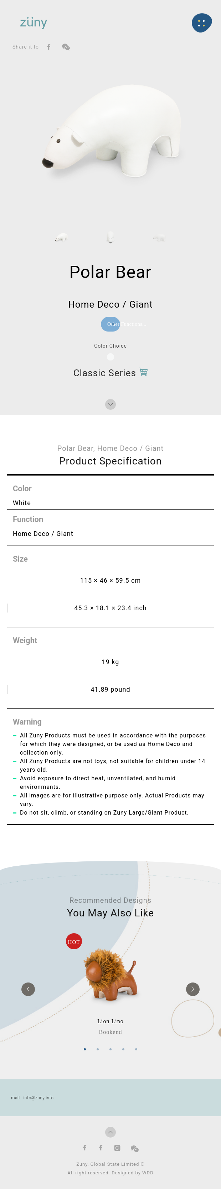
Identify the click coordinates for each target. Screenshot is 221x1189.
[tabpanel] (110, 983)
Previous (28, 988)
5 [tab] (136, 1047)
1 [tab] (84, 1047)
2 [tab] (97, 1047)
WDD (148, 1170)
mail (15, 1095)
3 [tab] (110, 1047)
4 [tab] (123, 1047)
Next (193, 988)
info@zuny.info (38, 1095)
